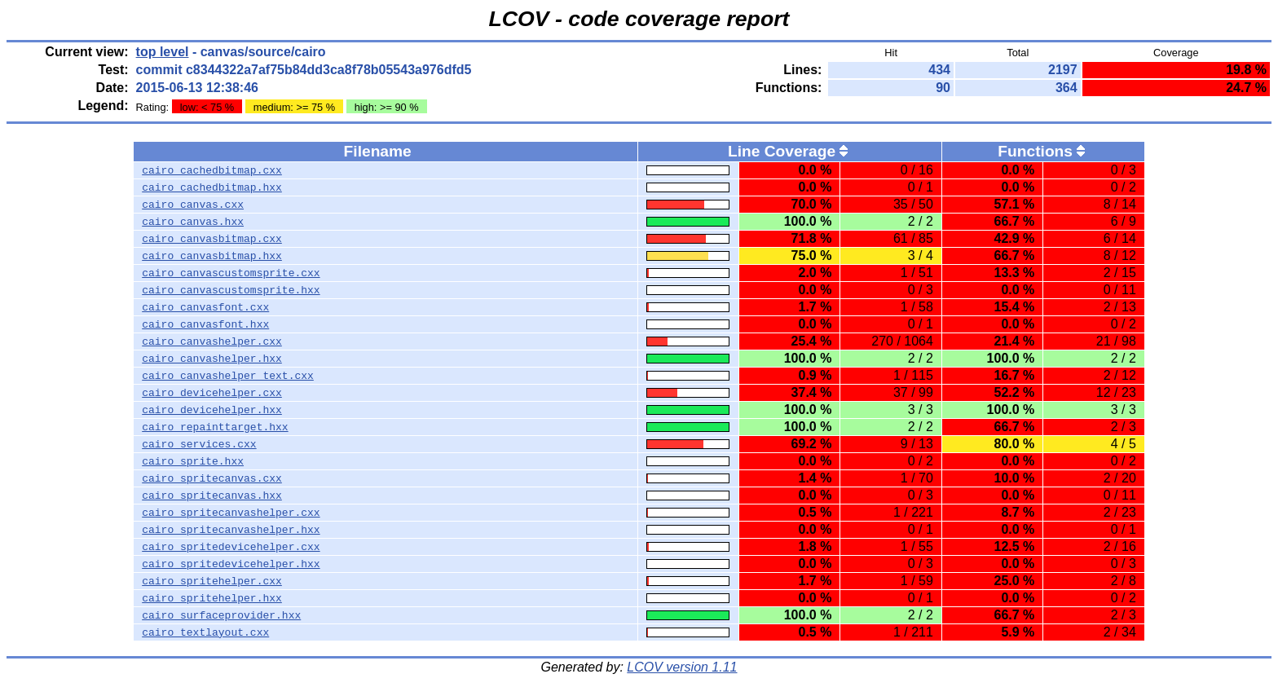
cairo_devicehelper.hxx (212, 410)
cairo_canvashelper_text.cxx (228, 375)
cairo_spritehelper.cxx (212, 581)
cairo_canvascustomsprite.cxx (231, 273)
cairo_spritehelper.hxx (212, 598)
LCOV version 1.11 (682, 667)
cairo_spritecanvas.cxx (212, 478)
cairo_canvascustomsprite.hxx (231, 290)
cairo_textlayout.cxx (205, 632)
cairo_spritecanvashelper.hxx (231, 529)
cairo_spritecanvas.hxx (212, 495)
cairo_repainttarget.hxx (215, 427)
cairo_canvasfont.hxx (205, 324)
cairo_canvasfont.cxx (205, 307)
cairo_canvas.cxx (193, 204)
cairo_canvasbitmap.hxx (212, 256)
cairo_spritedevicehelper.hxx (231, 564)
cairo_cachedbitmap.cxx (212, 170)
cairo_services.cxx (199, 444)
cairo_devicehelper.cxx (212, 392)
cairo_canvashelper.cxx (212, 341)
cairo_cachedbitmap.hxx (212, 187)
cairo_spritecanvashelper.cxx (231, 512)
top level (162, 52)
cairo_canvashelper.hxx (212, 358)
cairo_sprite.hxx (193, 461)
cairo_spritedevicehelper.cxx (231, 547)
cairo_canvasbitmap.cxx (212, 238)
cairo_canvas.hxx (193, 221)
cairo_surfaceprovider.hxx (221, 615)
